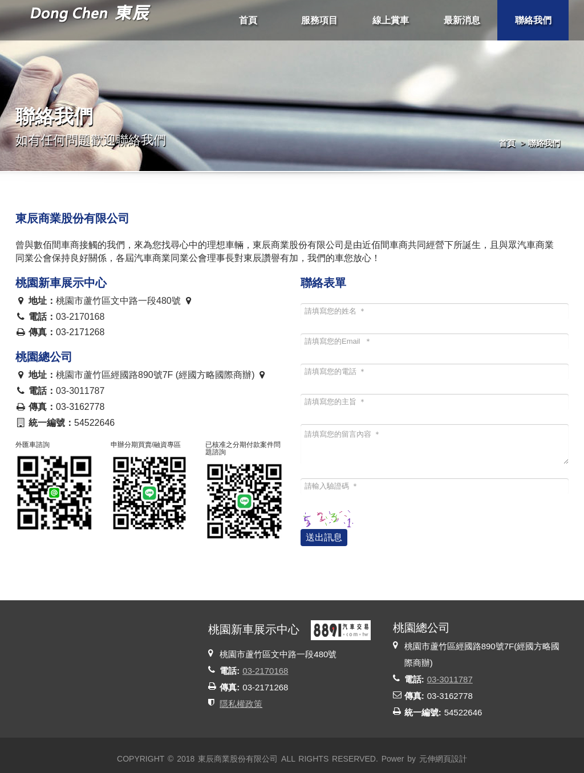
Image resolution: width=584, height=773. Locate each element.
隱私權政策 (241, 704)
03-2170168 (80, 317)
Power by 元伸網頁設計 (424, 758)
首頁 (507, 143)
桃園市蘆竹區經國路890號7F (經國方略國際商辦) (161, 375)
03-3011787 (80, 391)
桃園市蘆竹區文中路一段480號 (124, 301)
